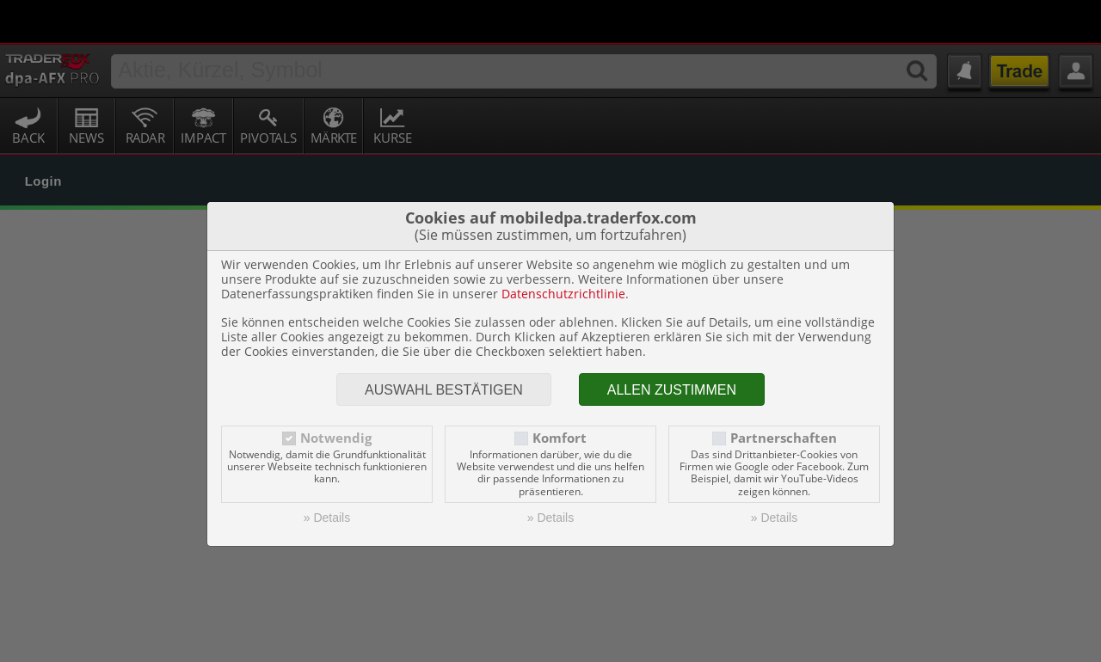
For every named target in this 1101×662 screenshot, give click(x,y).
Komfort (559, 395)
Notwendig (336, 395)
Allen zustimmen (671, 347)
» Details (327, 474)
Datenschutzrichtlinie (563, 250)
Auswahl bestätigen (444, 347)
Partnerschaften (783, 395)
